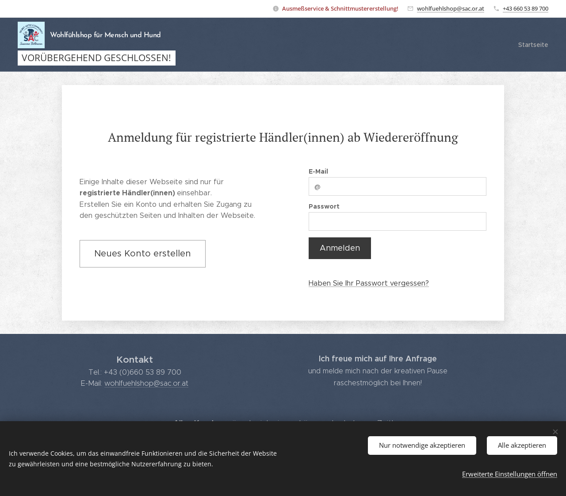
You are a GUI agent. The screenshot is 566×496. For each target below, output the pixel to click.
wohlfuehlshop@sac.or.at (450, 8)
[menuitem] (532, 45)
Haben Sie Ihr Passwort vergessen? (369, 283)
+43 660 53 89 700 (525, 8)
